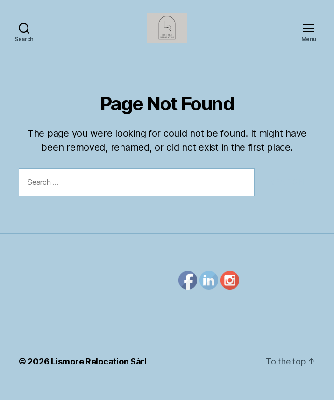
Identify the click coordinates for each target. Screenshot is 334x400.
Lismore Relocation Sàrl (99, 373)
